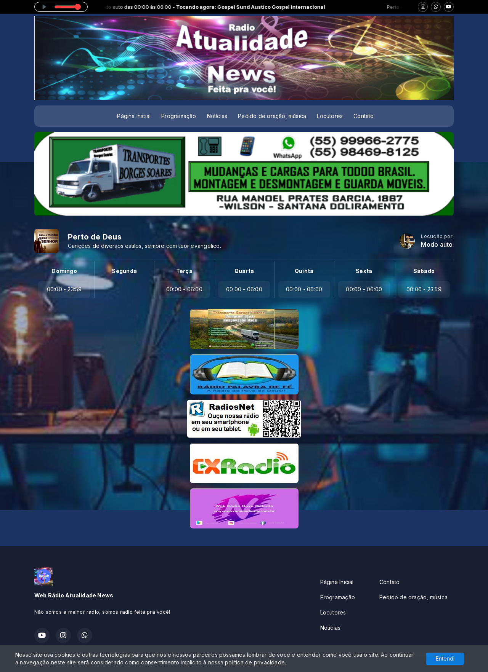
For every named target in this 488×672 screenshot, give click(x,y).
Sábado (424, 271)
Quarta (244, 271)
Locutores (330, 116)
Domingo (64, 271)
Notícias (217, 116)
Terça (184, 271)
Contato (363, 116)
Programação (178, 116)
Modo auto (437, 244)
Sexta (364, 271)
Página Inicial (134, 116)
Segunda (124, 271)
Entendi (445, 658)
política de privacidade (255, 662)
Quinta (304, 271)
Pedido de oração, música (272, 116)
